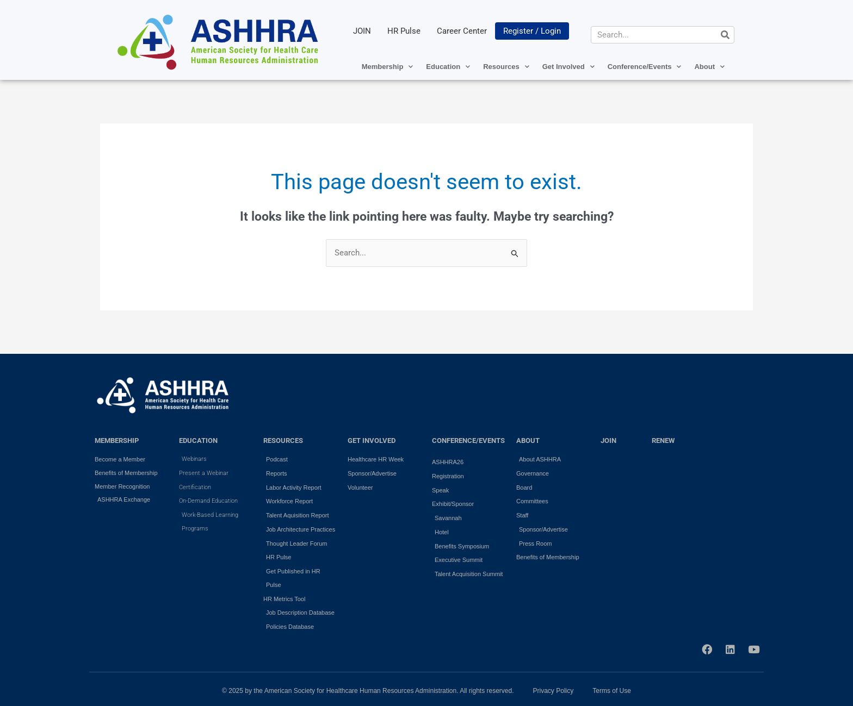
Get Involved (568, 66)
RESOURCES (283, 440)
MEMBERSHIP (117, 440)
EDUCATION (198, 440)
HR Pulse (404, 31)
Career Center (462, 31)
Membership (387, 66)
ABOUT (528, 440)
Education (448, 66)
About (709, 66)
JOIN (362, 31)
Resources (506, 66)
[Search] (725, 35)
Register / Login (532, 31)
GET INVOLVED (371, 440)
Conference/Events (645, 66)
